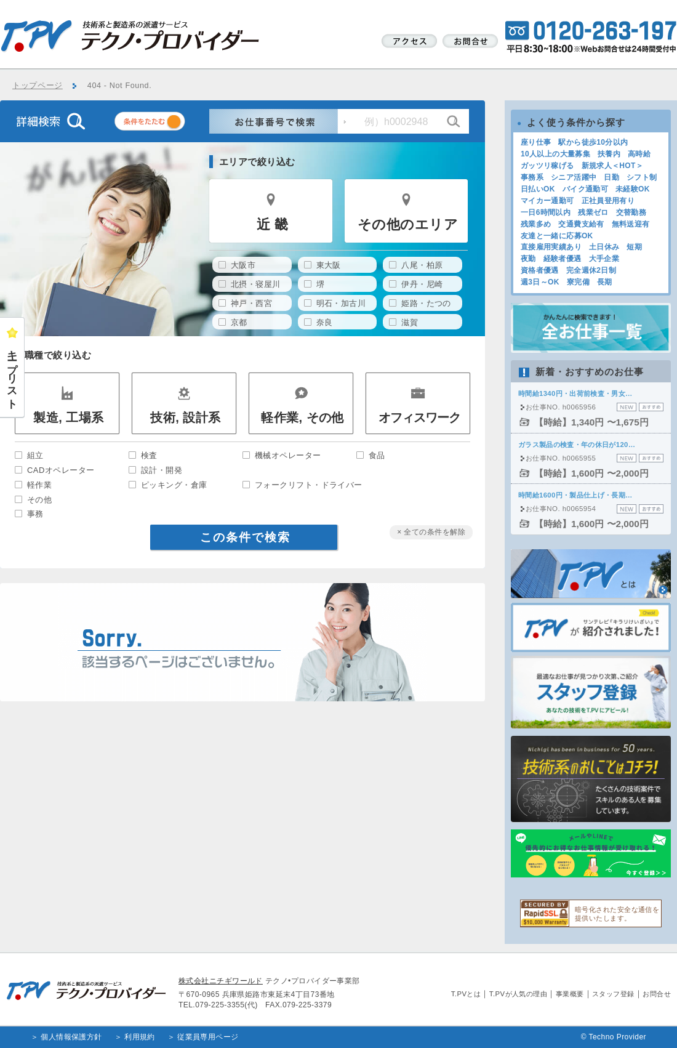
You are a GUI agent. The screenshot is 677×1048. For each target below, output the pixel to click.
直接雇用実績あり (551, 247)
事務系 (532, 177)
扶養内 (609, 154)
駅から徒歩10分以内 (593, 142)
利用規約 (139, 1037)
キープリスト (12, 373)
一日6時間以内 (546, 212)
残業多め (536, 224)
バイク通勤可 (585, 189)
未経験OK (632, 189)
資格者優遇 (540, 270)
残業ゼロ (593, 212)
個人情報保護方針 (71, 1037)
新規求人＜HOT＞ (613, 165)
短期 (634, 247)
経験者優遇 (562, 258)
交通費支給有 (581, 224)
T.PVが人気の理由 (518, 994)
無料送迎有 (631, 224)
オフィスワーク (419, 417)
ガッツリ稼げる (547, 165)
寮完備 (578, 282)
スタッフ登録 (613, 994)
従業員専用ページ (208, 1037)
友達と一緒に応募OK (557, 236)
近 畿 (272, 224)
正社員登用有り (608, 200)
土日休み (604, 247)
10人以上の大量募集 (555, 154)
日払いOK (538, 189)
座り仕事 (536, 142)
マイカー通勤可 (547, 200)
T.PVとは (466, 994)
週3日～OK (540, 282)
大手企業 (604, 258)
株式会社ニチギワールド (220, 981)
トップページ (37, 85)
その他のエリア (408, 224)
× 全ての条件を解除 (431, 532)
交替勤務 (631, 212)
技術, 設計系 (185, 417)
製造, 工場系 (68, 417)
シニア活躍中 (573, 177)
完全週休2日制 (591, 270)
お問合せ (657, 994)
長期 (604, 282)
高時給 (639, 154)
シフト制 (642, 177)
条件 (165, 123)
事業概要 (570, 994)
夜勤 (528, 258)
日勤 (611, 177)
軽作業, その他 (302, 417)
